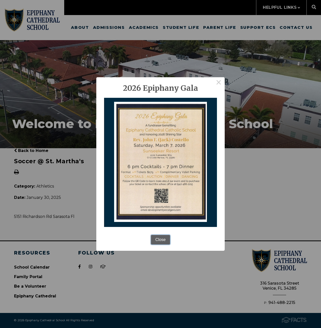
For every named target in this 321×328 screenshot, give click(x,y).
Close (160, 239)
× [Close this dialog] (219, 83)
